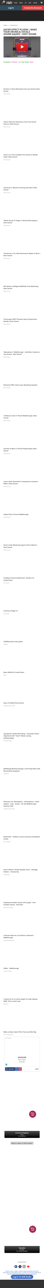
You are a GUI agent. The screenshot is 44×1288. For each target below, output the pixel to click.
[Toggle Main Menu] (2, 2)
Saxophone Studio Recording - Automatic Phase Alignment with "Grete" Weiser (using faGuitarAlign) (21, 736)
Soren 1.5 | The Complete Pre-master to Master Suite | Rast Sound (21, 156)
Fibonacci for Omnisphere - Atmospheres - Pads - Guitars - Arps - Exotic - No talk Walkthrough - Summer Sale (22, 804)
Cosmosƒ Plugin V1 (11, 611)
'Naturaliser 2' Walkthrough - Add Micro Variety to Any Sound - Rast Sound (22, 353)
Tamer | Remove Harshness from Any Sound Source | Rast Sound (20, 123)
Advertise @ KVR (33, 1271)
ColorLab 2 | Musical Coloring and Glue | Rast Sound (20, 189)
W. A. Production (8, 1034)
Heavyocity (7, 874)
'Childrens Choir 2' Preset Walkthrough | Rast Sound (20, 417)
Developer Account (8, 1272)
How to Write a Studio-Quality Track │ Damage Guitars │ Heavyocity (21, 871)
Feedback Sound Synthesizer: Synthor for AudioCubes (19, 579)
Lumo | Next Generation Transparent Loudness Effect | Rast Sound (21, 483)
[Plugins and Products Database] (15, 2)
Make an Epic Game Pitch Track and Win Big (20, 1032)
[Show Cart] (41, 2)
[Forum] (21, 2)
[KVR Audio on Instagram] (24, 1266)
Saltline (6, 644)
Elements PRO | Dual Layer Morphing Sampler (20, 385)
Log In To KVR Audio (22, 1277)
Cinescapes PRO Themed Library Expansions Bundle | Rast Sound (20, 320)
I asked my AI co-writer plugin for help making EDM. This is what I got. (20, 1000)
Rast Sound (25, 62)
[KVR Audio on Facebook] (15, 1266)
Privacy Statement (35, 1272)
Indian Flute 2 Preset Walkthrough (16, 514)
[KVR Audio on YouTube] (28, 1266)
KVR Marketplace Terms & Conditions (26, 1274)
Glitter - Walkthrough (11, 968)
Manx (5, 675)
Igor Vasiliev (7, 841)
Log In (11, 8)
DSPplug (6, 773)
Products (14, 62)
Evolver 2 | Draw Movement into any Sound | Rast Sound (22, 90)
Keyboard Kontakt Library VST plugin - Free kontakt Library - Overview (20, 904)
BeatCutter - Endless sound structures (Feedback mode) (22, 838)
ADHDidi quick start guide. (13, 641)
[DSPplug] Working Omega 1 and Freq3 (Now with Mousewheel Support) (22, 770)
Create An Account (33, 8)
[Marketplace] (30, 2)
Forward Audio (8, 740)
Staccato (6, 1004)
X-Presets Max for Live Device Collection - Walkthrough (19, 936)
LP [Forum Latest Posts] (26, 3)
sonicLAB (6, 613)
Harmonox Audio (8, 907)
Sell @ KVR (10, 1274)
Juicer (31, 62)
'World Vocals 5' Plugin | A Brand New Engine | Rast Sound (21, 222)
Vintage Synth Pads (9, 705)
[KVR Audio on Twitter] (20, 1266)
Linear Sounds (8, 971)
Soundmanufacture (9, 940)
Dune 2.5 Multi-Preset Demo (14, 703)
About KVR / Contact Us (22, 1272)
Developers (7, 62)
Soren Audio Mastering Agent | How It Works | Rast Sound (20, 546)
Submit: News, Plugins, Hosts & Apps (16, 1271)
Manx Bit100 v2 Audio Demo (14, 672)
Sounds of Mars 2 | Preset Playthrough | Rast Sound (20, 450)
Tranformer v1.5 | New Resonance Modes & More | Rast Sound (22, 254)
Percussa (6, 583)
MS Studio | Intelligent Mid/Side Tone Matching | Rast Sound (21, 287)
